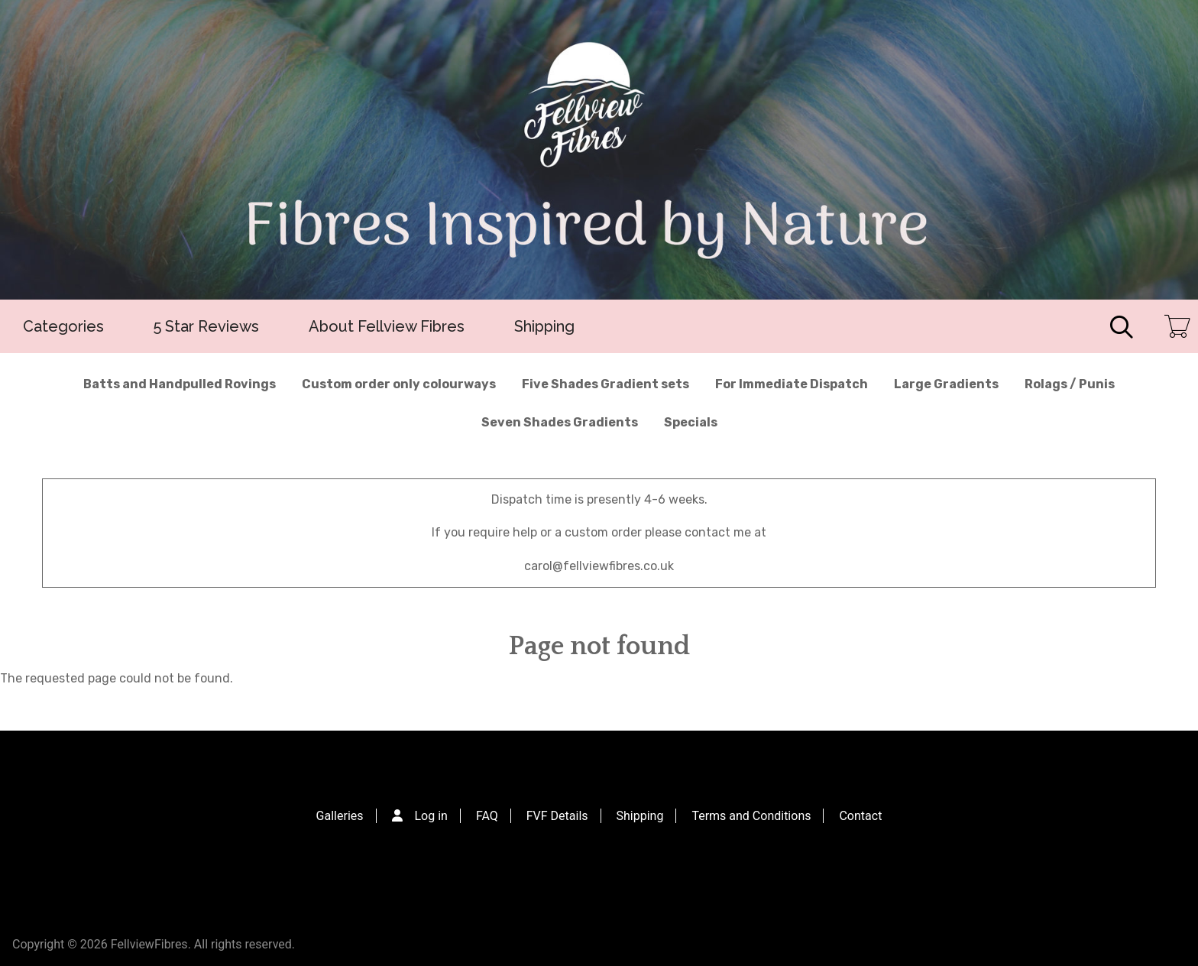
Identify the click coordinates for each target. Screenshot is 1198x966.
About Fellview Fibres (387, 326)
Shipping (544, 326)
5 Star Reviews (206, 326)
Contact (860, 816)
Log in (431, 816)
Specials (690, 422)
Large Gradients (946, 384)
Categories (63, 326)
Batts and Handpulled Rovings (179, 384)
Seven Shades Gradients (559, 422)
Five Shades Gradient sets (605, 384)
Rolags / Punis (1070, 384)
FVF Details (557, 816)
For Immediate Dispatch (791, 384)
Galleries (340, 816)
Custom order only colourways (399, 384)
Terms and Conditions (751, 816)
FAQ (487, 816)
